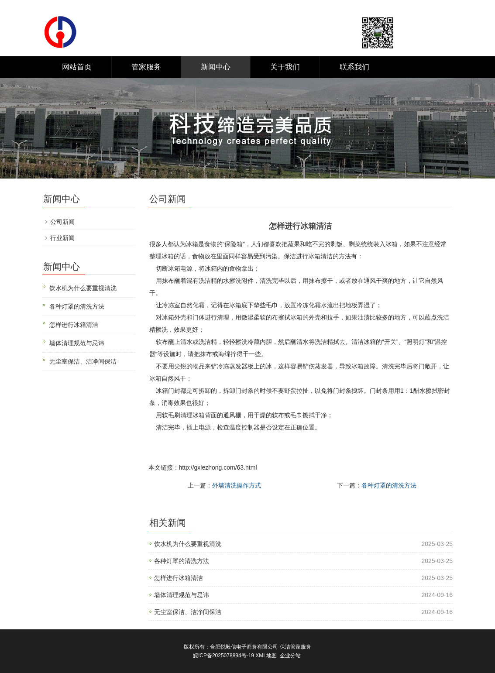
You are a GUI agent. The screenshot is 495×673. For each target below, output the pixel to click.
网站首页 (77, 67)
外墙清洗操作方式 (236, 485)
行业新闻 (62, 237)
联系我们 (354, 67)
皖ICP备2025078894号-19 (223, 655)
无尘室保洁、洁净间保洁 (187, 611)
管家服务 (146, 67)
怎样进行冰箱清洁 (178, 577)
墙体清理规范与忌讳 (181, 594)
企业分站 (290, 655)
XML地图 (266, 655)
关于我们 (285, 67)
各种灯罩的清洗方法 (388, 485)
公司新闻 (62, 221)
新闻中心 (215, 67)
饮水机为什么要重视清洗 (187, 543)
